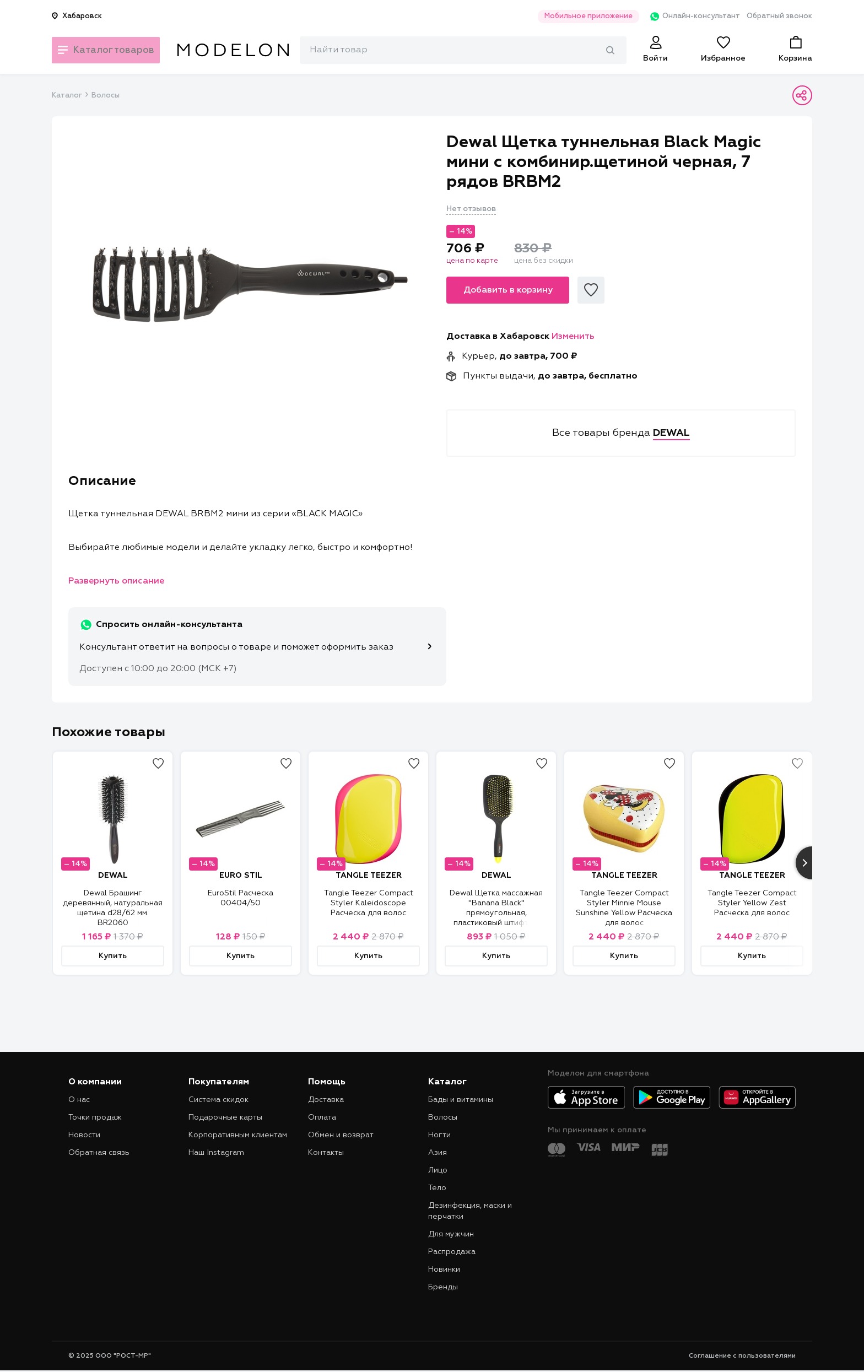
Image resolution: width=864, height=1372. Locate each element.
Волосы (105, 95)
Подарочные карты (225, 1117)
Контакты (326, 1153)
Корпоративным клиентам (237, 1135)
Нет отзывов (471, 209)
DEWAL (113, 875)
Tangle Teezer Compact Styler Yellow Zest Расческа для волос (752, 903)
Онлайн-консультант (687, 16)
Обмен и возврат (341, 1135)
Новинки (444, 1269)
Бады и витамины (460, 1100)
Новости (84, 1135)
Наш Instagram (216, 1153)
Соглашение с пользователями (742, 1356)
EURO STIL (240, 875)
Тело (437, 1188)
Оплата (322, 1117)
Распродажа (452, 1252)
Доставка (326, 1100)
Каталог (67, 95)
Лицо (437, 1170)
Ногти (439, 1135)
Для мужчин (451, 1234)
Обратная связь (98, 1153)
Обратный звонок (779, 16)
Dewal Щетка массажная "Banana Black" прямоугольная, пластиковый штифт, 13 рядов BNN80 (496, 913)
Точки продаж (95, 1117)
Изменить (573, 336)
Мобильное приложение (577, 16)
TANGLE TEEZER (369, 875)
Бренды (443, 1287)
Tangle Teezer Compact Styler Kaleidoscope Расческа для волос (368, 903)
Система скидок (218, 1100)
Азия (437, 1153)
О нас (79, 1100)
